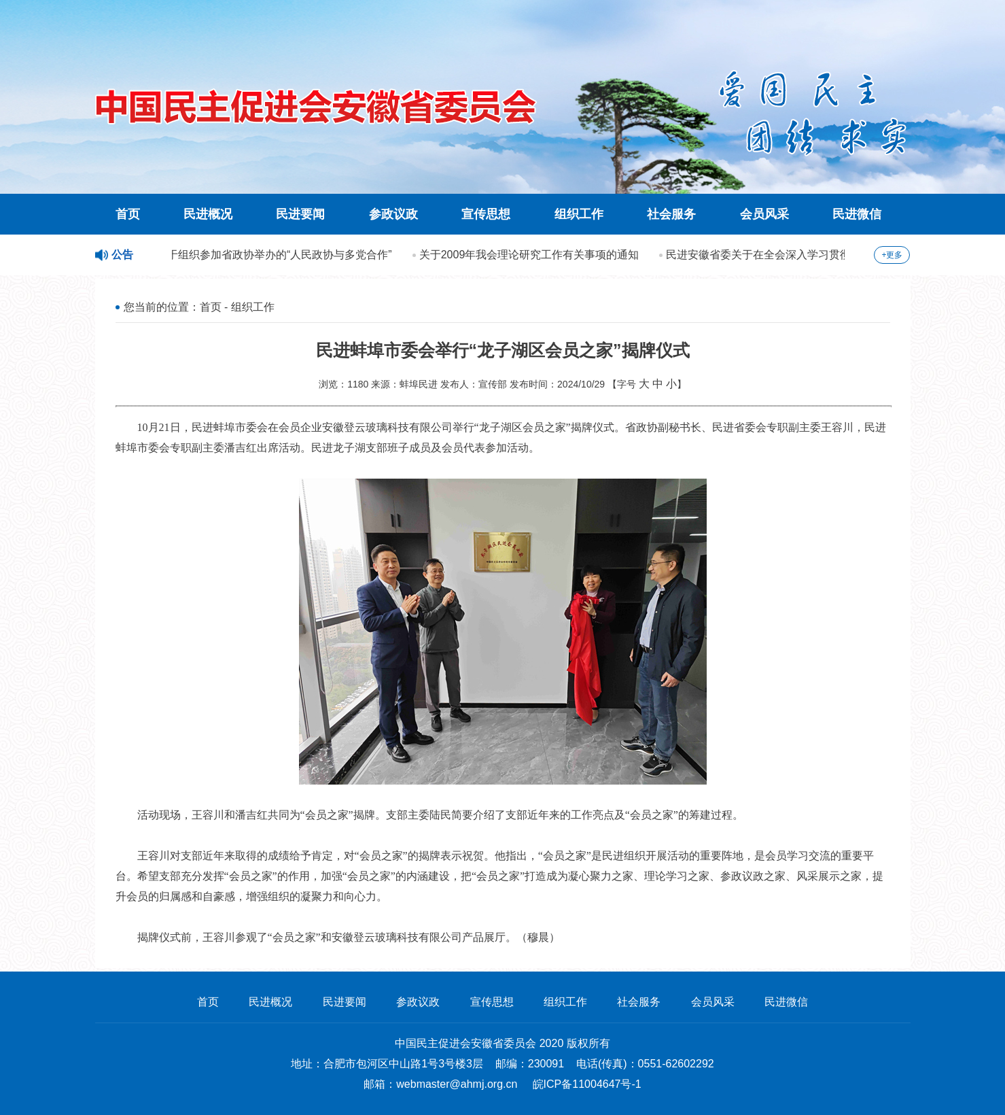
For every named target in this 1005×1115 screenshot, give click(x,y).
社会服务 (671, 214)
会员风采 (764, 214)
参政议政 (393, 214)
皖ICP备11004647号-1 (587, 1084)
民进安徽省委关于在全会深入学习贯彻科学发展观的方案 (804, 254)
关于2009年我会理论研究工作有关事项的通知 (531, 254)
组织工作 (578, 214)
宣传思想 (485, 214)
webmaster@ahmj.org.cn (456, 1084)
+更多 (891, 255)
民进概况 (207, 214)
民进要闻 (300, 214)
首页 (128, 214)
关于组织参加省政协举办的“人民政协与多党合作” (276, 254)
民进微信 (856, 214)
